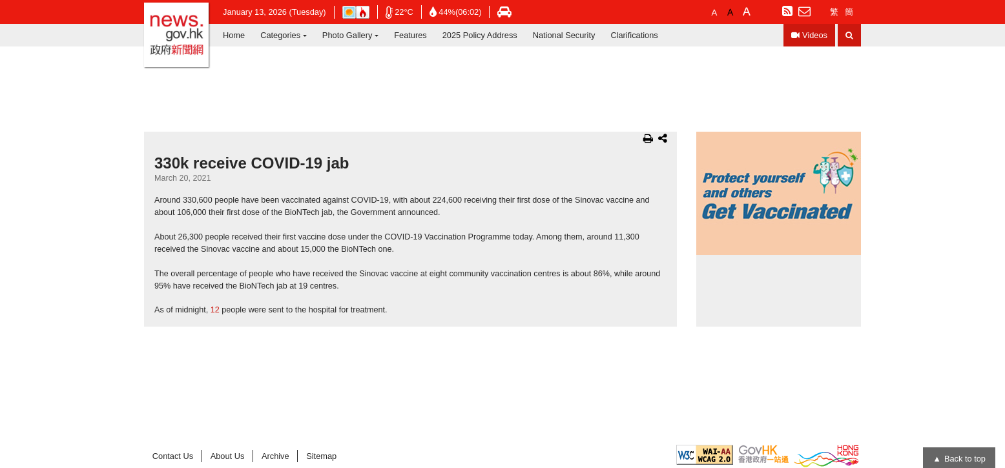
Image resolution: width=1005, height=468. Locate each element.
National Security (564, 35)
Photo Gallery (347, 35)
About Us (228, 456)
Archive (275, 456)
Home (234, 35)
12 (215, 309)
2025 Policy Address (479, 35)
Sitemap (321, 456)
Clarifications (634, 35)
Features (410, 35)
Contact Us (172, 456)
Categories (280, 35)
